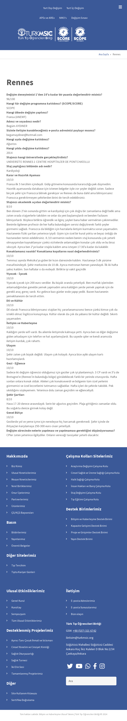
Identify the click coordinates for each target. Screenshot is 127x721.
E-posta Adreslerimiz (83, 600)
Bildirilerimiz (18, 532)
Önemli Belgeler (20, 545)
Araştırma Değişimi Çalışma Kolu (89, 466)
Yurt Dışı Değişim (52, 8)
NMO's (63, 17)
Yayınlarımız (18, 539)
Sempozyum (18, 614)
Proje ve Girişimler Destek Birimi (89, 532)
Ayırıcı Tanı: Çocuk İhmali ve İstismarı (32, 640)
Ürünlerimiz (18, 506)
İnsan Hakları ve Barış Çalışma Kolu (90, 486)
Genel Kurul (18, 600)
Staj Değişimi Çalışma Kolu (86, 492)
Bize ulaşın (77, 614)
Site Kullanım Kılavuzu (24, 693)
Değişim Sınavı (79, 17)
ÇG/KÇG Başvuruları (22, 512)
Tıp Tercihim (18, 565)
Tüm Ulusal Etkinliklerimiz (26, 620)
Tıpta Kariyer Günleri (23, 572)
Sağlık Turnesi (19, 660)
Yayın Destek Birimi (81, 539)
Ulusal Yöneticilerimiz (23, 472)
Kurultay (16, 607)
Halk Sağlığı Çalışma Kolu (85, 479)
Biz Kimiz (16, 466)
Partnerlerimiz (19, 499)
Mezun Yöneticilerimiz (23, 479)
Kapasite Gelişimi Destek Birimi (89, 525)
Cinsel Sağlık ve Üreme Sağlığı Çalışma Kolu (95, 472)
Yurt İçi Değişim (75, 8)
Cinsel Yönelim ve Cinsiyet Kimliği (30, 647)
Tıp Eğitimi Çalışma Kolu (85, 499)
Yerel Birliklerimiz (21, 486)
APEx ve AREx (47, 17)
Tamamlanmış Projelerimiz (27, 673)
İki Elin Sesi (17, 667)
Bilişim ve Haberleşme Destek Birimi (91, 519)
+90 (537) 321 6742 (84, 631)
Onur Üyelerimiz (20, 492)
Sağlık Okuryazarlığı (22, 653)
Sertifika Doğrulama (22, 700)
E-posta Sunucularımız (84, 607)
